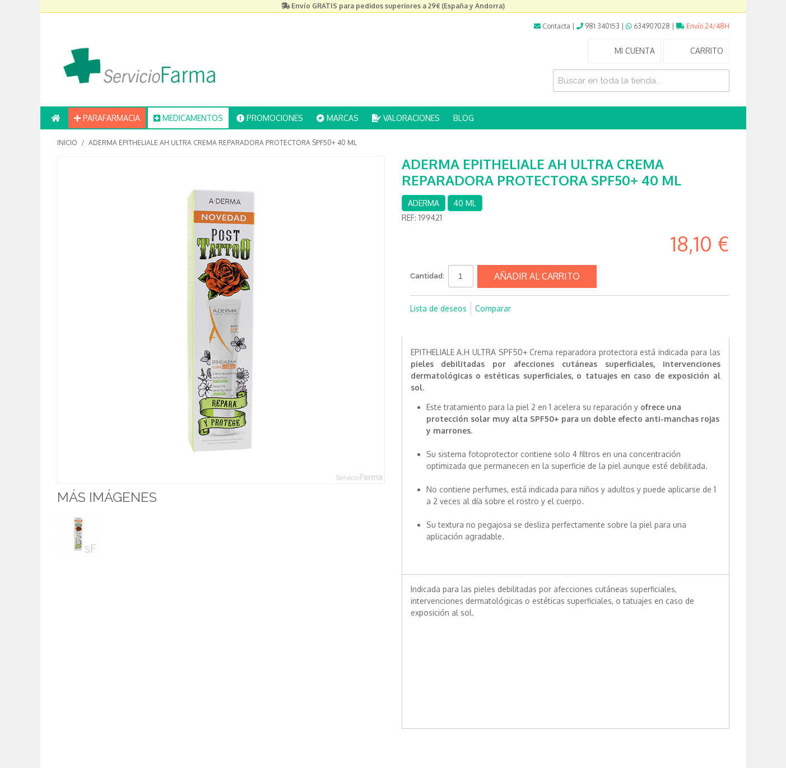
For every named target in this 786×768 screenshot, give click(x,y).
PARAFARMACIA (107, 118)
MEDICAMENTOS (188, 118)
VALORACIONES (406, 118)
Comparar (493, 308)
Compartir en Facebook (421, 326)
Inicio (67, 142)
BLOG (463, 118)
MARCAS (338, 118)
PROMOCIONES (269, 118)
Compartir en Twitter (443, 326)
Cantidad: (427, 276)
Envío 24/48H (702, 26)
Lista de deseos (438, 308)
